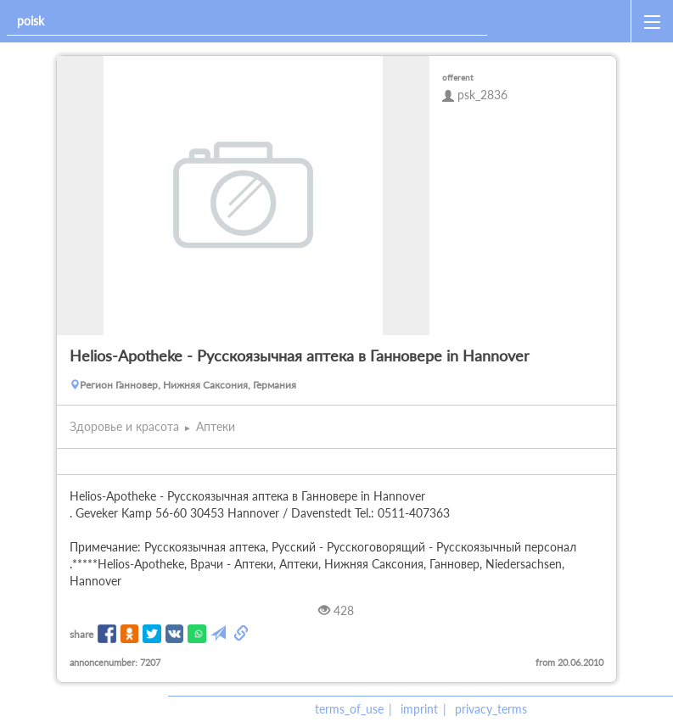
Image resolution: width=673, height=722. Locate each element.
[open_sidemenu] (652, 21)
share (81, 634)
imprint (419, 709)
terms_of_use (349, 709)
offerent (458, 77)
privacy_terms (491, 709)
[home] (562, 21)
